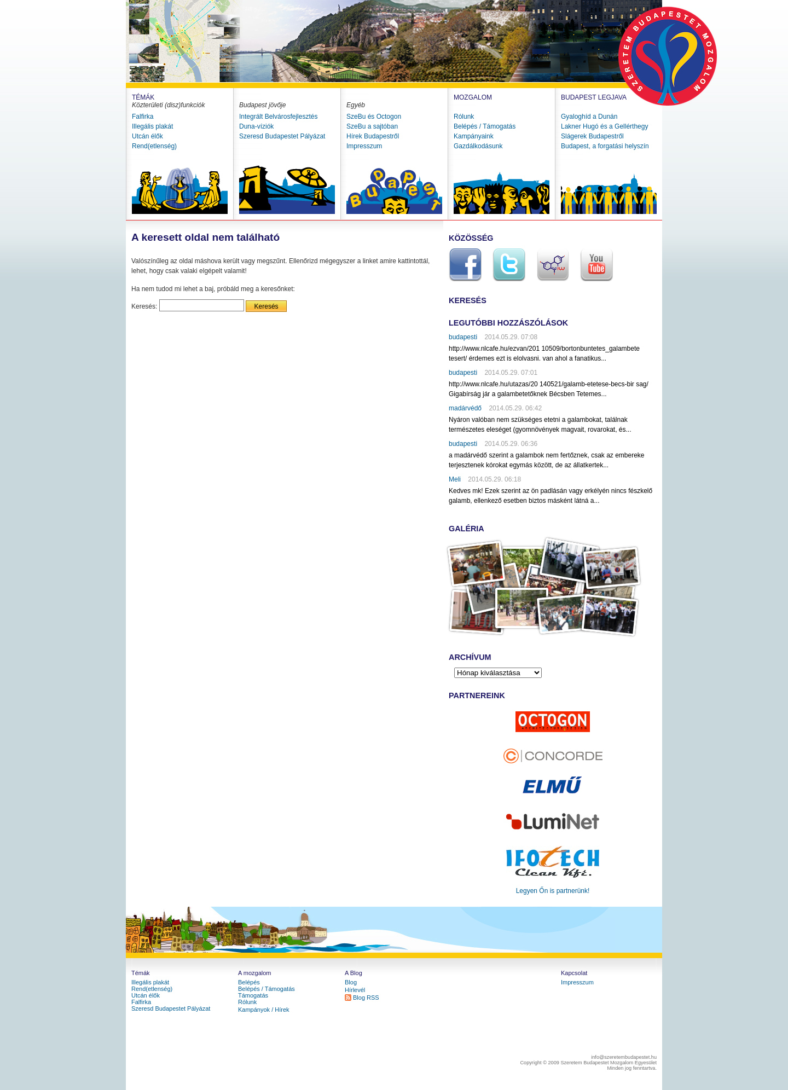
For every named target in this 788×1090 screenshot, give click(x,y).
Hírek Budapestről (372, 136)
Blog (351, 982)
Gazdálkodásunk (478, 146)
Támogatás (253, 995)
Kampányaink (474, 136)
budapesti (463, 337)
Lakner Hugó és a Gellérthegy (604, 126)
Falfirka (142, 116)
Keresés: (144, 306)
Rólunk (464, 116)
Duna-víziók (256, 126)
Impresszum (364, 146)
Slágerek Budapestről (592, 136)
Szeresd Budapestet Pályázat (282, 136)
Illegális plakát (152, 126)
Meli (455, 479)
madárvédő (465, 408)
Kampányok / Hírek (263, 1009)
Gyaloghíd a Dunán (589, 116)
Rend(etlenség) (154, 146)
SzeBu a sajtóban (372, 126)
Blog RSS (366, 997)
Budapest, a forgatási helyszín (605, 146)
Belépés (249, 982)
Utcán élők (147, 136)
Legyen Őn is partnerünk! (553, 891)
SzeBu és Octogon (373, 116)
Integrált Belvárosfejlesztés (278, 116)
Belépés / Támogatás (484, 126)
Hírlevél (355, 990)
